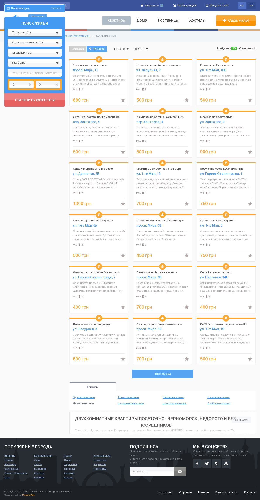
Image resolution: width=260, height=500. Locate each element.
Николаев (40, 469)
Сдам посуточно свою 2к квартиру (96, 272)
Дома (141, 20)
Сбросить (56, 49)
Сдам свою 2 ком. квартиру (91, 323)
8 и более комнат (219, 403)
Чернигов (100, 464)
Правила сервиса (226, 492)
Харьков (69, 473)
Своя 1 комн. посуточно (216, 272)
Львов (38, 464)
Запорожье (11, 469)
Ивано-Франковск (15, 473)
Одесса (39, 473)
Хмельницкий (102, 455)
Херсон (68, 477)
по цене (121, 49)
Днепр (8, 460)
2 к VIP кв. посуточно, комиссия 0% (96, 116)
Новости (203, 492)
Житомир (10, 464)
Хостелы (197, 20)
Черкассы (100, 460)
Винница (9, 455)
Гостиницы (168, 20)
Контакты (250, 492)
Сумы (67, 460)
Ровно (68, 455)
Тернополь (70, 464)
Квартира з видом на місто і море (159, 168)
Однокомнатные (84, 397)
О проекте (185, 492)
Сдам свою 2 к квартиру (216, 65)
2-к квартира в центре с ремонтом (159, 323)
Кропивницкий (43, 455)
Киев (7, 477)
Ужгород (69, 469)
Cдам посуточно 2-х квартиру (93, 220)
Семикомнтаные (218, 397)
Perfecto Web (28, 494)
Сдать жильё (236, 20)
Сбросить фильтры (35, 141)
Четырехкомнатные (131, 403)
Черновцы (100, 469)
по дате (141, 49)
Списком (78, 48)
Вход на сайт (217, 5)
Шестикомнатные (174, 403)
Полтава (39, 477)
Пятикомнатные (173, 397)
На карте (97, 49)
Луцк (37, 460)
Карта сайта (165, 492)
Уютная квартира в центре (90, 65)
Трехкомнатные (128, 397)
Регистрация (184, 5)
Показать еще (162, 373)
